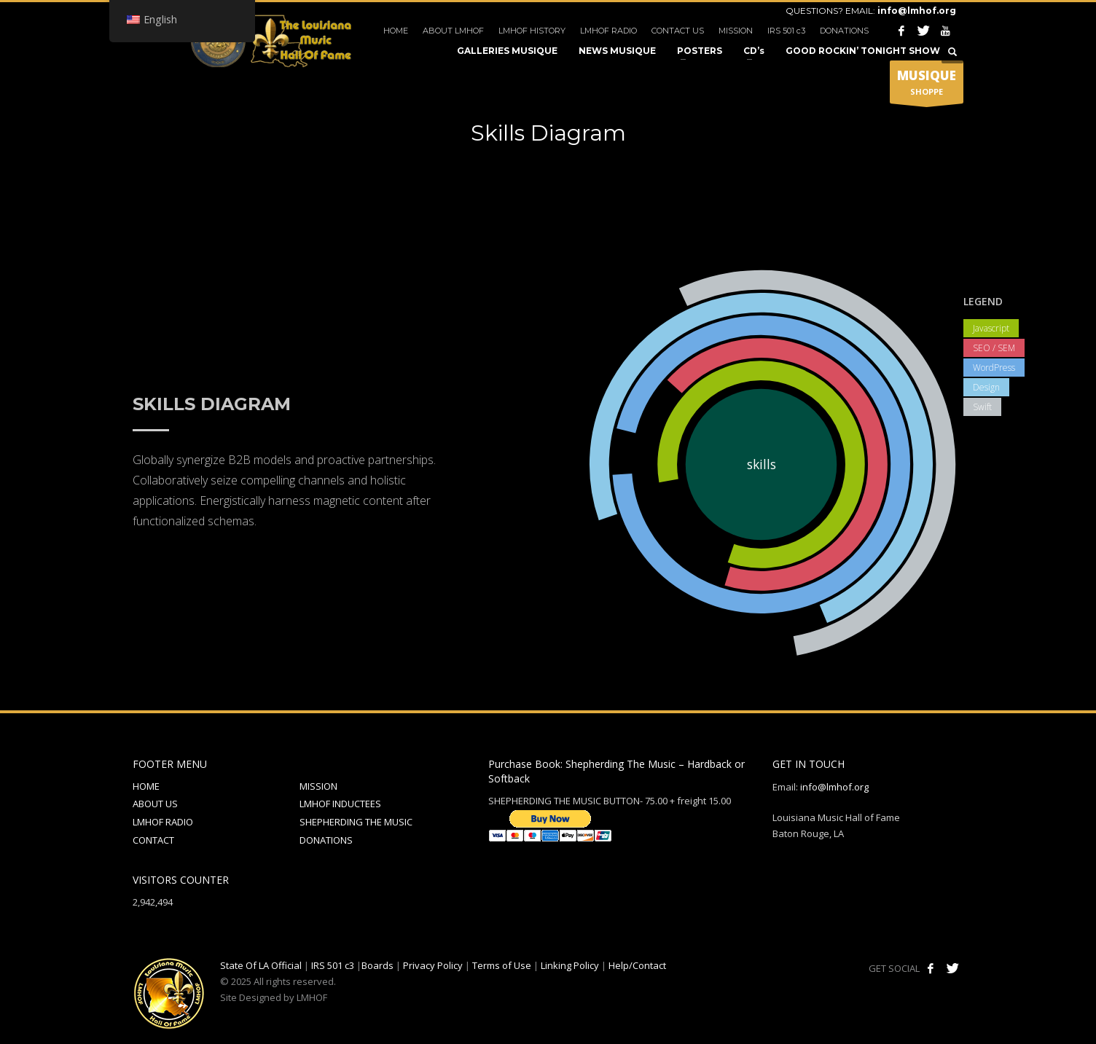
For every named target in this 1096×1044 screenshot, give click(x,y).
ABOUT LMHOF (453, 30)
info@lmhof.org (916, 10)
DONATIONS (844, 30)
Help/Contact (637, 965)
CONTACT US (677, 30)
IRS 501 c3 (786, 30)
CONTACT (153, 840)
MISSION (736, 30)
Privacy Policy (433, 965)
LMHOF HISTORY (531, 30)
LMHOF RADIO (608, 30)
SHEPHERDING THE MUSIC (356, 821)
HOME (395, 30)
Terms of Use (501, 965)
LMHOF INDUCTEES (340, 803)
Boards (377, 965)
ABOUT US (155, 803)
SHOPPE (926, 85)
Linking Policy (570, 965)
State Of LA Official (261, 965)
